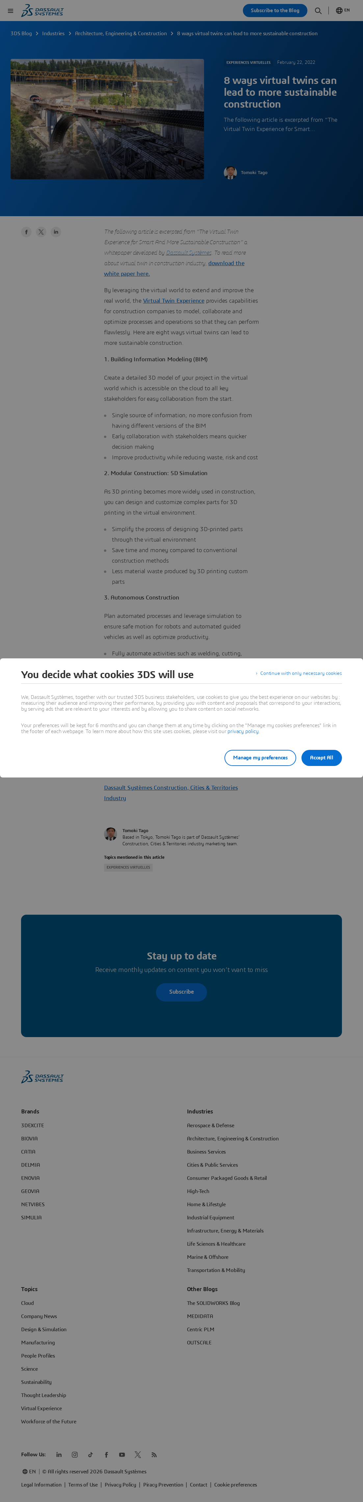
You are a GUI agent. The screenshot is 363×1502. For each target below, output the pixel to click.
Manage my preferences (255, 757)
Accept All (321, 757)
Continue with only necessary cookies (300, 674)
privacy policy (242, 731)
